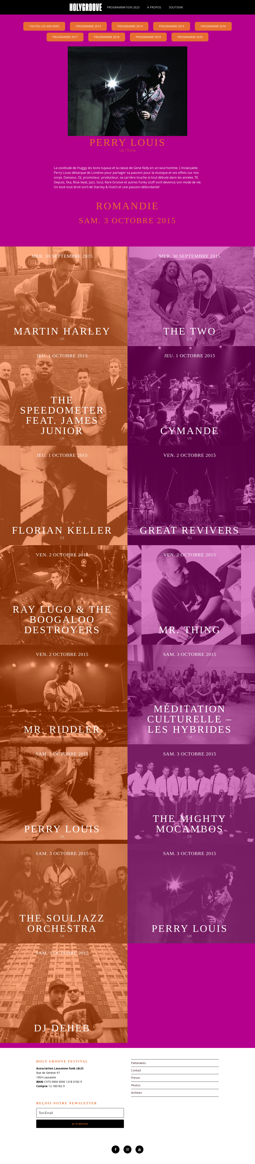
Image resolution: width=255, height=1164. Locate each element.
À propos (154, 7)
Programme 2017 (65, 37)
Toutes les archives (44, 26)
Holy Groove (86, 7)
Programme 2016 (213, 26)
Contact (136, 1070)
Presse (135, 1078)
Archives (136, 1093)
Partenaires (138, 1063)
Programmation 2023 (123, 7)
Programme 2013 (88, 26)
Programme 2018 (106, 37)
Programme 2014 (130, 26)
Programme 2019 (148, 37)
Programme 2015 (171, 26)
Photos (135, 1085)
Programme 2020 (190, 37)
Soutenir (176, 7)
